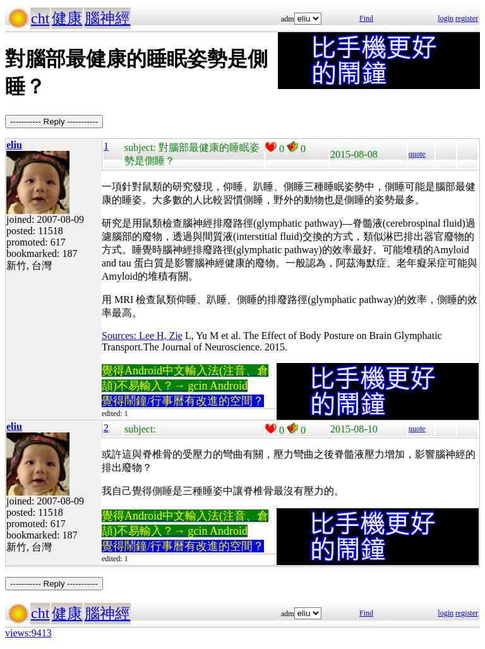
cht (40, 18)
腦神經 (107, 18)
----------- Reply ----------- (54, 121)
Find (366, 18)
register (466, 18)
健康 (67, 18)
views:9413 (28, 633)
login (445, 18)
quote (417, 154)
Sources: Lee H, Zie (142, 335)
